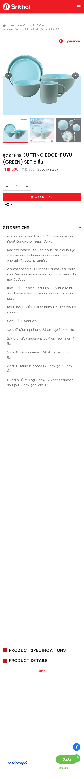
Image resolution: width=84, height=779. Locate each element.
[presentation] (8, 75)
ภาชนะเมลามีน (19, 25)
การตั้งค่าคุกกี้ (17, 763)
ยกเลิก (63, 767)
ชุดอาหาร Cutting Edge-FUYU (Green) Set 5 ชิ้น (32, 29)
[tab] (42, 228)
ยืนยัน (67, 759)
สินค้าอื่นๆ (38, 25)
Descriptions (16, 227)
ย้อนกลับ (42, 671)
